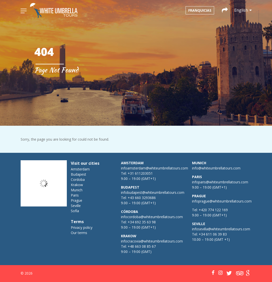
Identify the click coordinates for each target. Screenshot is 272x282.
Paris (75, 195)
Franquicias (199, 10)
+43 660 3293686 (142, 197)
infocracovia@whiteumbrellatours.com (152, 241)
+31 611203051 (140, 173)
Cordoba (78, 179)
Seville (76, 205)
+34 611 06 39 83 (213, 234)
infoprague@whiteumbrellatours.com (222, 201)
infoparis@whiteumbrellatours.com (220, 182)
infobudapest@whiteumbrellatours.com (152, 192)
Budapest (78, 174)
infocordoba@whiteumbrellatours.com (152, 216)
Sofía (75, 210)
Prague (76, 200)
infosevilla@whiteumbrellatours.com (221, 229)
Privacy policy (81, 227)
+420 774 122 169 (213, 209)
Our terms (79, 232)
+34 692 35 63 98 (142, 222)
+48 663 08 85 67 (142, 246)
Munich (76, 190)
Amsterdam (80, 169)
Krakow (77, 184)
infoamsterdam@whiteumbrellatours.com (154, 168)
